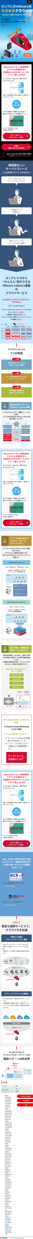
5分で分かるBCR (9, 886)
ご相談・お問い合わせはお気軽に (16, 147)
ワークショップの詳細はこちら (15, 757)
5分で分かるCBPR (10, 905)
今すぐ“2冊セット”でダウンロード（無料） (16, 136)
